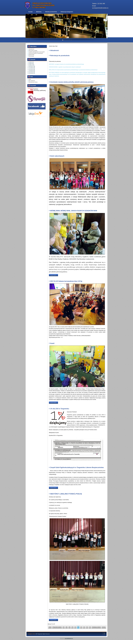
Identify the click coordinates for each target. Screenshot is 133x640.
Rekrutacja (31, 56)
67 (63, 627)
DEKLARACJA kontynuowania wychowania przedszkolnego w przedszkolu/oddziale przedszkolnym (73, 69)
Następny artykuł (96, 627)
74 (84, 627)
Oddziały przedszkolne (51, 11)
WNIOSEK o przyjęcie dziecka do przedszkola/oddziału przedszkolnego (66, 64)
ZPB (30, 79)
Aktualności (31, 49)
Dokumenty (31, 54)
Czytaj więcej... (53, 275)
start (50, 627)
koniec (103, 627)
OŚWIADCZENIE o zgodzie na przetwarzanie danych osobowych (65, 67)
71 (75, 627)
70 (72, 627)
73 (81, 627)
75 (87, 627)
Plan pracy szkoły (33, 50)
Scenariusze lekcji (33, 82)
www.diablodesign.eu (69, 638)
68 (66, 627)
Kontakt (30, 11)
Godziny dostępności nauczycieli (37, 52)
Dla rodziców (32, 80)
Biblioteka (38, 11)
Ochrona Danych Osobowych (36, 53)
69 (69, 627)
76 (90, 627)
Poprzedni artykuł (57, 627)
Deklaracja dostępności (67, 11)
